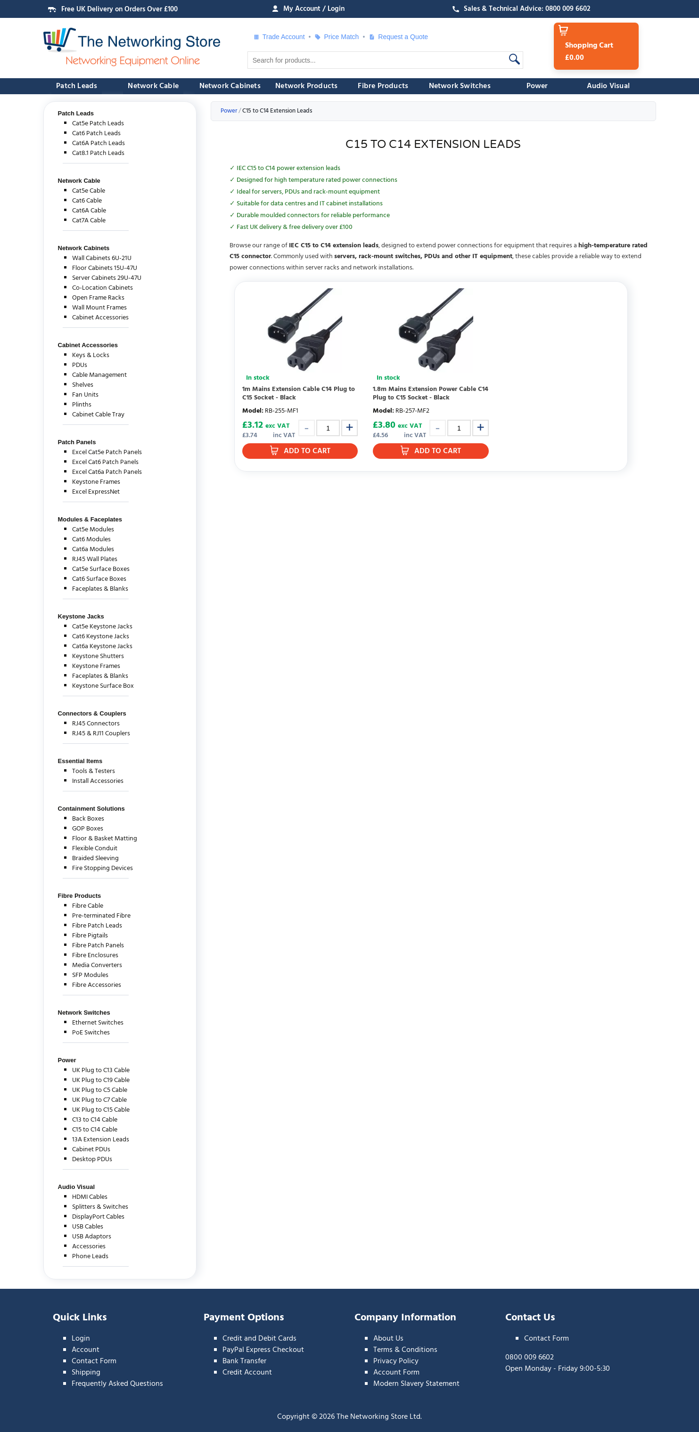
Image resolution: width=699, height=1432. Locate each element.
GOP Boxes (87, 828)
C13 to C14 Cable (94, 1120)
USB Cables (87, 1226)
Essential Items (80, 761)
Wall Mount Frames (99, 307)
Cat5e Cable (88, 191)
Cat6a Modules (93, 549)
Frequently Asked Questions (117, 1384)
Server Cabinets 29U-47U (106, 278)
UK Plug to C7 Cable (99, 1100)
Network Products (306, 86)
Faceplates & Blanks (100, 589)
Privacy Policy (396, 1361)
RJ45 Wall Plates (94, 559)
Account (85, 1350)
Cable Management (99, 375)
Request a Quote (398, 37)
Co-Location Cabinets (102, 288)
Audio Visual (608, 86)
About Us (388, 1339)
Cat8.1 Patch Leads (98, 153)
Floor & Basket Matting (104, 838)
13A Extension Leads (100, 1139)
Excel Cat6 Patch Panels (105, 462)
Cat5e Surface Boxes (101, 569)
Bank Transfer (244, 1361)
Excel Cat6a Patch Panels (107, 472)
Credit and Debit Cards (259, 1339)
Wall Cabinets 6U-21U (102, 258)
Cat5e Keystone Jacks (102, 626)
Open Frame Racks (98, 298)
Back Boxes (88, 819)
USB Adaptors (91, 1236)
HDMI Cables (89, 1197)
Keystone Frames (96, 482)
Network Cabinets (230, 86)
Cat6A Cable (89, 210)
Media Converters (97, 965)
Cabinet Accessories (100, 317)
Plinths (81, 404)
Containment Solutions (91, 808)
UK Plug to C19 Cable (101, 1080)
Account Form (396, 1373)
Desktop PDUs (92, 1159)
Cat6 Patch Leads (96, 133)
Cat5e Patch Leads (98, 123)
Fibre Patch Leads (97, 925)
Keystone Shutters (98, 656)
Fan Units (85, 395)
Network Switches (460, 86)
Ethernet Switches (97, 1022)
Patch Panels (77, 442)
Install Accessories (97, 781)
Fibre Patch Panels (98, 945)
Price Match (336, 37)
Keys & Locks (90, 355)
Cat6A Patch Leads (98, 143)
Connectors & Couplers (92, 713)
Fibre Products (383, 86)
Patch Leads (76, 86)
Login (81, 1339)
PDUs (79, 365)
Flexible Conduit (94, 848)
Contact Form (94, 1361)
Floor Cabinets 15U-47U (104, 268)
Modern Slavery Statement (416, 1384)
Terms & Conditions (405, 1350)
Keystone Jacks (81, 616)
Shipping (86, 1373)
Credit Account (247, 1373)
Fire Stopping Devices (102, 868)
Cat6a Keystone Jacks (102, 646)
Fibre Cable (87, 906)
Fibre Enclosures (95, 955)
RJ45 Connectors (96, 723)
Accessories (89, 1246)
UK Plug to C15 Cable (101, 1110)
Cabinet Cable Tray (98, 414)
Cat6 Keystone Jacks (100, 636)
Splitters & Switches (100, 1207)
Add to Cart (307, 451)
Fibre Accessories (96, 985)
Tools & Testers (93, 771)
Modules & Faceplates (90, 519)
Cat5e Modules (93, 529)
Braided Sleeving (95, 858)
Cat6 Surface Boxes (99, 579)
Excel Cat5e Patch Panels (107, 452)
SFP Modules (90, 975)
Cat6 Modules (91, 539)
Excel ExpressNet (96, 492)
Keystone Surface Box (103, 686)
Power (537, 86)
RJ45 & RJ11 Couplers (101, 733)
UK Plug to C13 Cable (101, 1070)
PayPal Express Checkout (263, 1350)
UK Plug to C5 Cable (99, 1090)
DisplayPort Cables (98, 1217)
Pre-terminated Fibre (101, 916)
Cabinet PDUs (91, 1149)
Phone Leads (90, 1256)
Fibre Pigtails (90, 935)
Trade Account (279, 37)
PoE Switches (91, 1032)
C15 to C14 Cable (94, 1129)
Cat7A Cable (89, 220)
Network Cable (153, 86)
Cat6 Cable (87, 200)
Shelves (82, 385)
